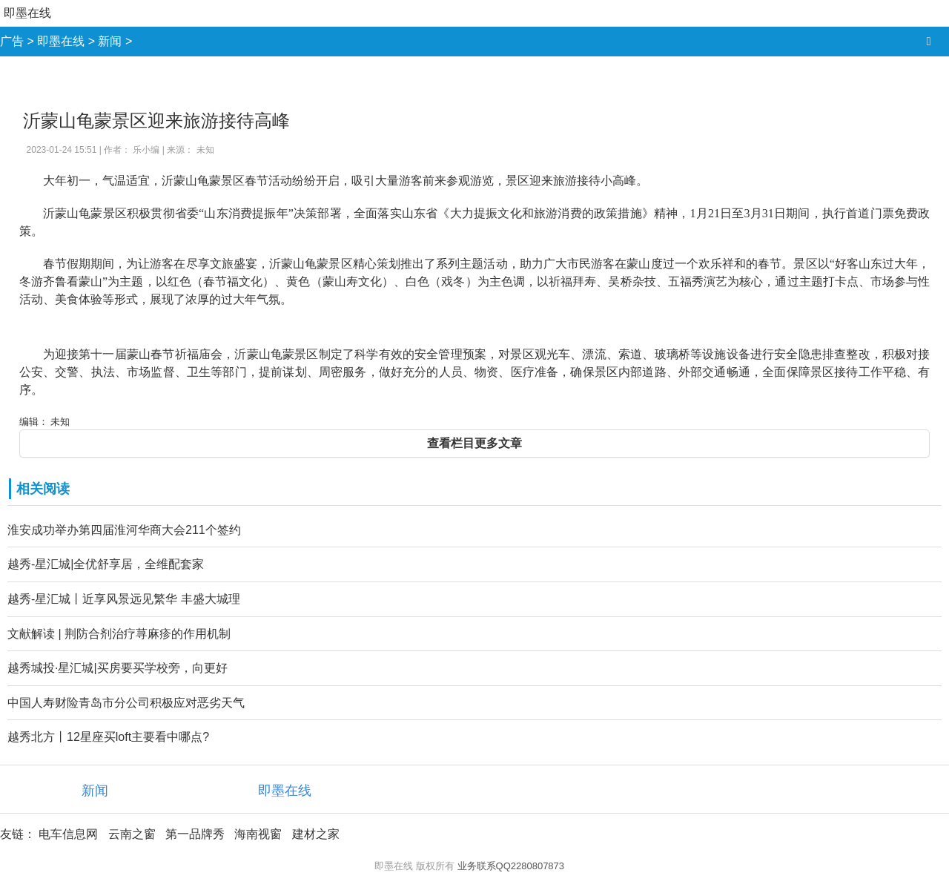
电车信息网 (68, 834)
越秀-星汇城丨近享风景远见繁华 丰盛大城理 (123, 599)
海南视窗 (258, 834)
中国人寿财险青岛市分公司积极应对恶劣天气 (126, 702)
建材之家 (316, 834)
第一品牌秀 (195, 834)
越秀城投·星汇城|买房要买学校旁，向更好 (117, 668)
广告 (12, 41)
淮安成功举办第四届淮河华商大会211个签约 (124, 530)
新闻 (110, 41)
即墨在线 (27, 13)
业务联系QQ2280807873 (511, 865)
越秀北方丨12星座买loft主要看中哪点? (108, 737)
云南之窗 (132, 834)
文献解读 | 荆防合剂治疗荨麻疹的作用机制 (119, 633)
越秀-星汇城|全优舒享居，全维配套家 (105, 564)
